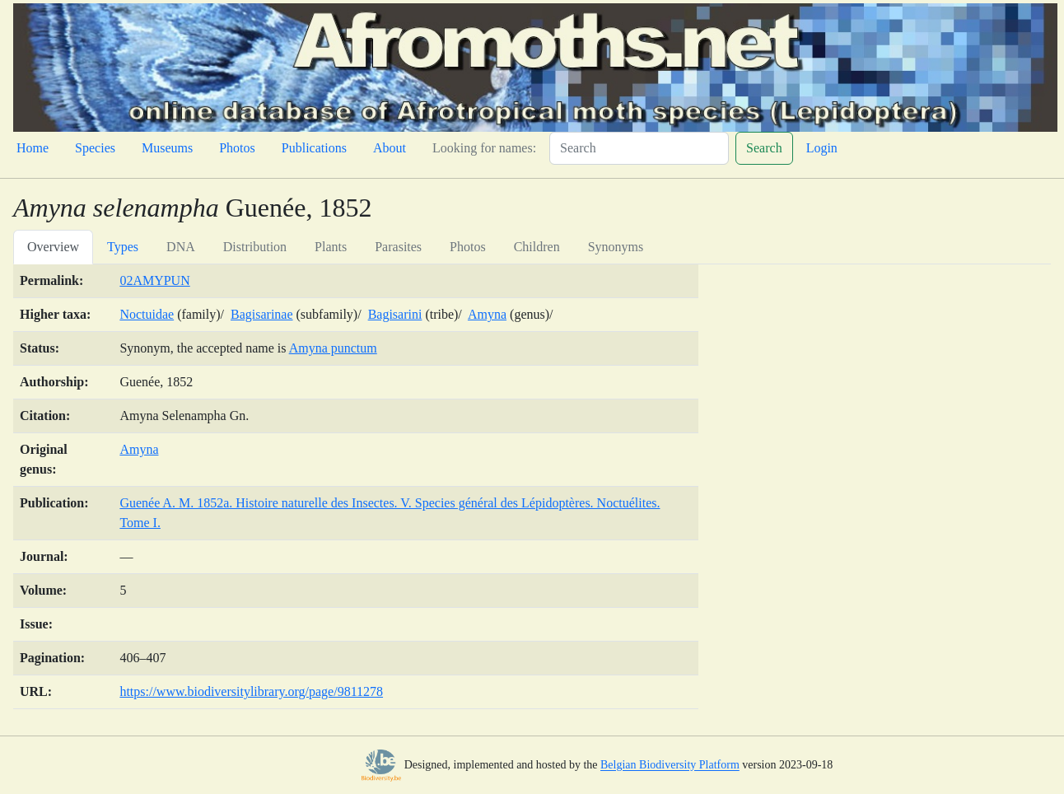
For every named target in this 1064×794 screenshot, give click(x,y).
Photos (237, 148)
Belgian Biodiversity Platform (670, 765)
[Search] (639, 148)
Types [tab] (122, 247)
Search (764, 148)
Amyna (487, 314)
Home (32, 148)
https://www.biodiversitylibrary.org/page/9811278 (251, 691)
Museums (167, 148)
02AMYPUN (154, 280)
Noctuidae (146, 314)
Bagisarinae (262, 314)
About (389, 148)
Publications (314, 148)
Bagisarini (395, 314)
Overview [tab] (53, 247)
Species (95, 148)
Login (822, 148)
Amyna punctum (333, 348)
